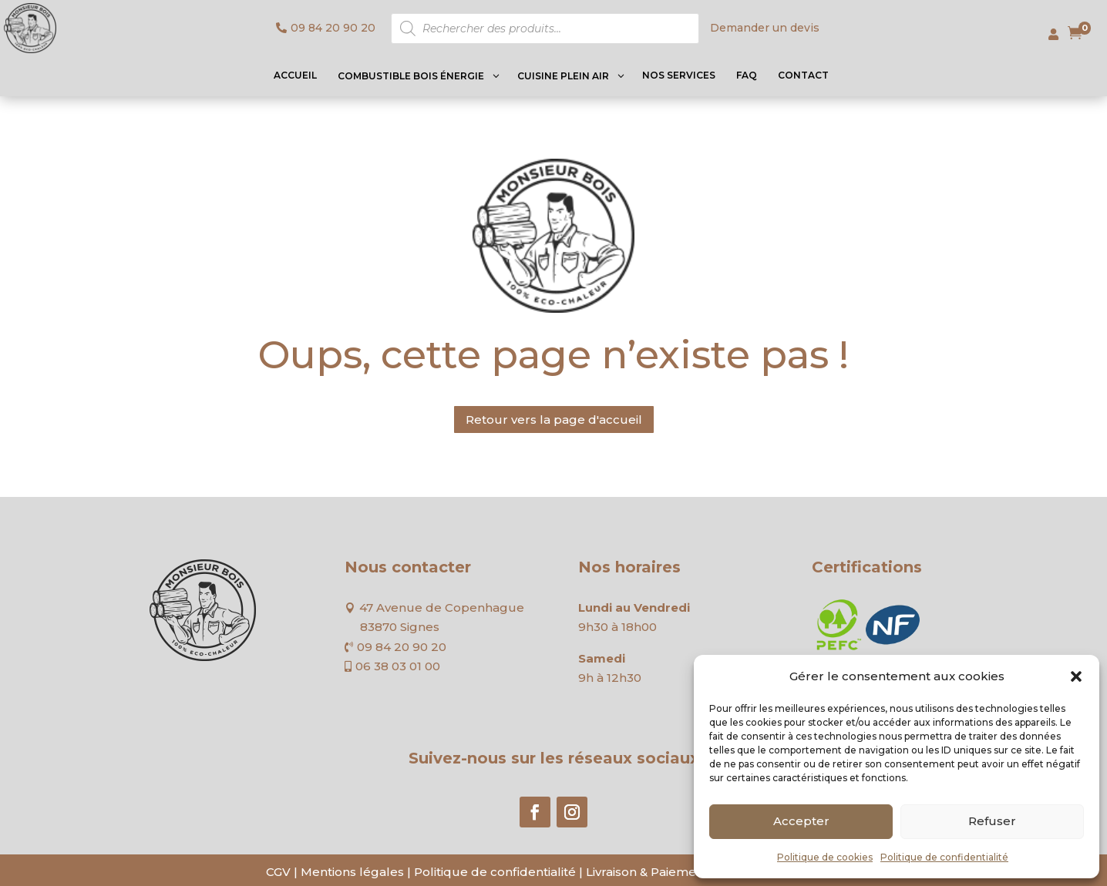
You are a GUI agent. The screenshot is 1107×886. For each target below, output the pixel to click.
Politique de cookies (825, 857)
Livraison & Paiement (647, 871)
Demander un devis (764, 28)
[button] (1076, 676)
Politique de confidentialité (944, 857)
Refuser (992, 821)
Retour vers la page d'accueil (554, 419)
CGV (278, 871)
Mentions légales (352, 871)
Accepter (801, 821)
